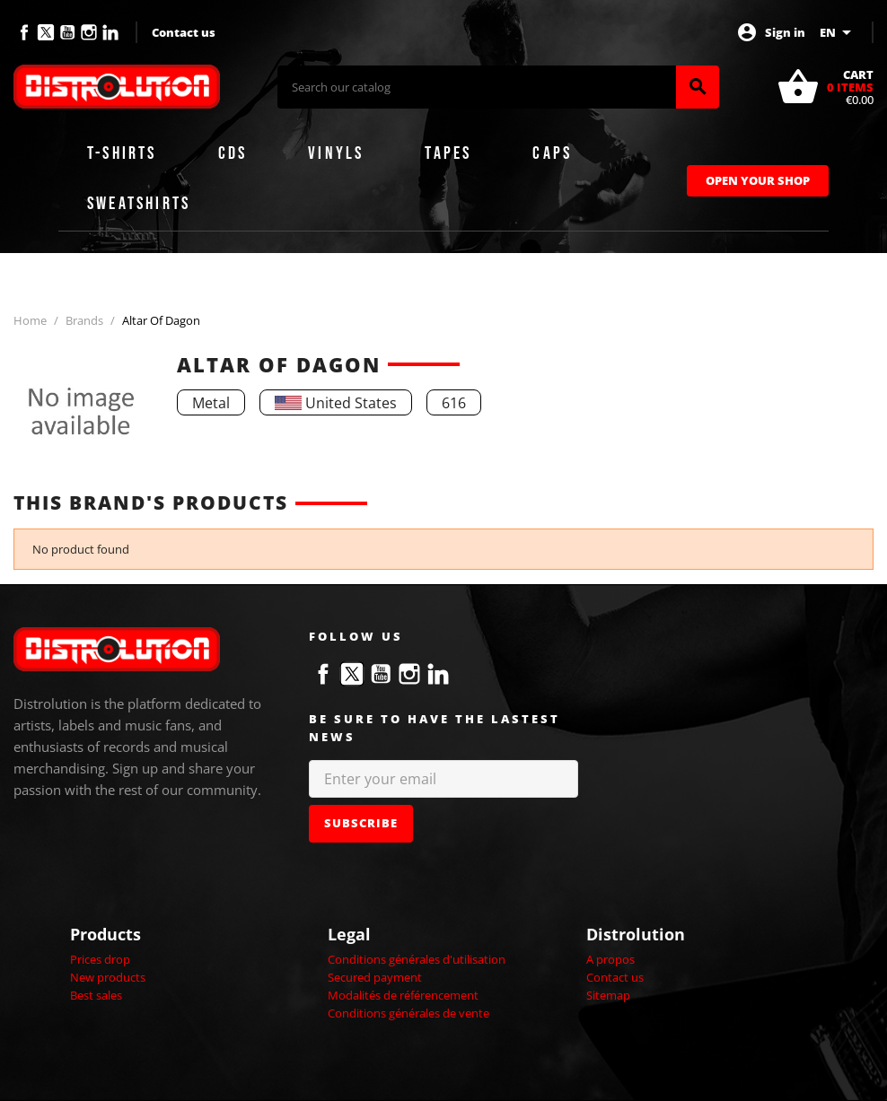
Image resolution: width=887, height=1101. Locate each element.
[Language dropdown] (838, 32)
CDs (233, 153)
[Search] (476, 87)
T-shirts (122, 153)
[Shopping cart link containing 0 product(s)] (825, 87)
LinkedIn (110, 32)
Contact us (183, 32)
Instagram (89, 32)
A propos (610, 959)
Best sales (96, 995)
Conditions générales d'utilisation (416, 959)
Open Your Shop (758, 180)
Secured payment (375, 977)
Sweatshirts (138, 203)
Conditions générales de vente (408, 1013)
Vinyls (336, 153)
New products (107, 977)
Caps (552, 153)
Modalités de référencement (403, 995)
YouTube (67, 32)
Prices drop (100, 959)
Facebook (24, 32)
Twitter (46, 32)
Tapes (448, 153)
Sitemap (608, 995)
